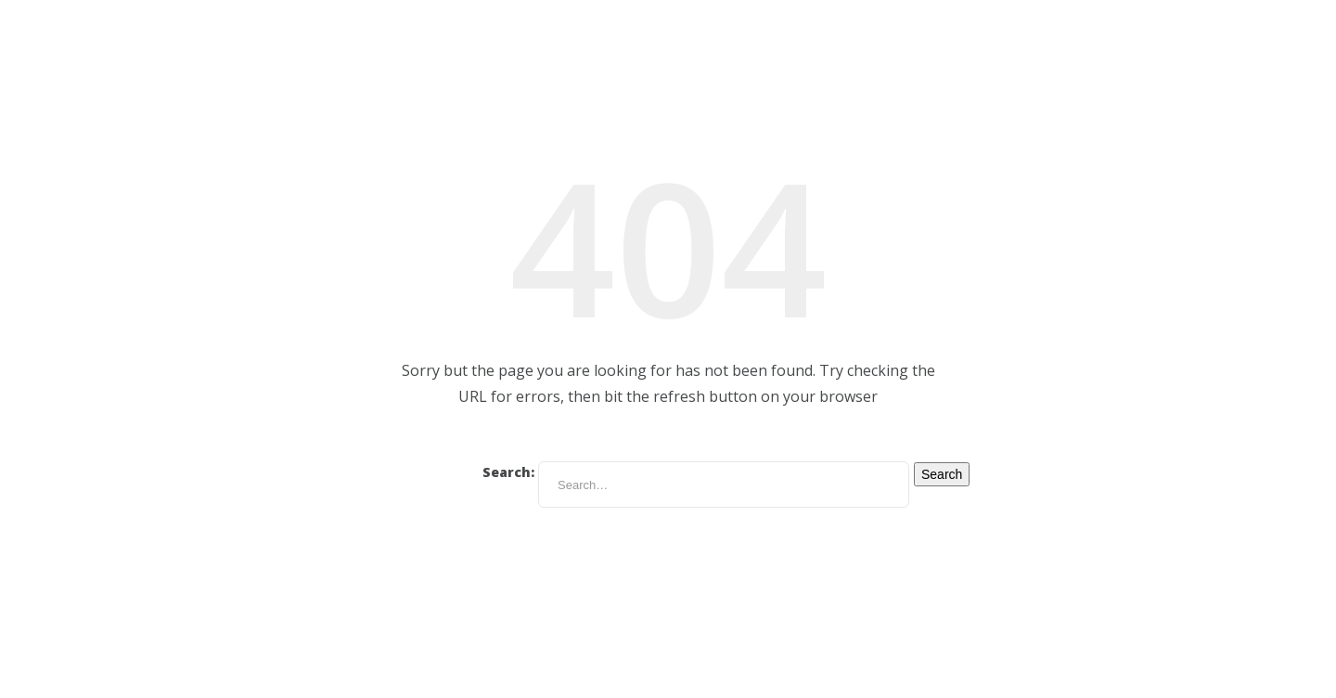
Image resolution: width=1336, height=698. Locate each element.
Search (941, 474)
